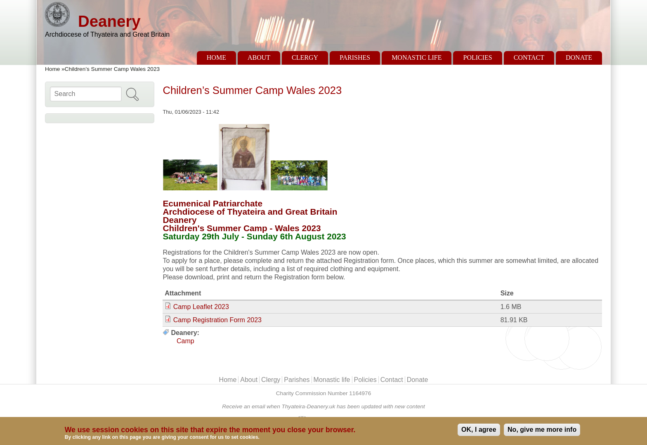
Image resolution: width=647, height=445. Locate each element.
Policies (477, 57)
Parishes (355, 57)
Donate (579, 57)
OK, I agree (478, 429)
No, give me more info (542, 429)
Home (216, 57)
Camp (185, 340)
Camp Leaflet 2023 (201, 306)
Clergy (305, 57)
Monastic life (417, 57)
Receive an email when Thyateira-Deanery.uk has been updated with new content (323, 406)
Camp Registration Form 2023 (217, 319)
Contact (529, 57)
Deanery (109, 21)
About (259, 57)
